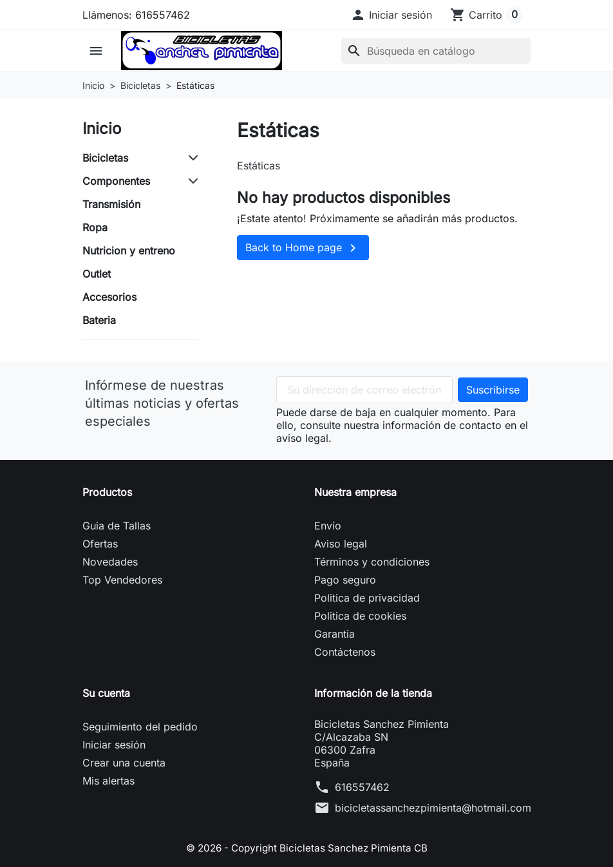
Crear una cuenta (123, 762)
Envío (327, 525)
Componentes (116, 181)
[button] (391, 14)
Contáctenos (344, 651)
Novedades (110, 561)
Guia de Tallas (116, 525)
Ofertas (100, 543)
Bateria (99, 320)
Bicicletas (105, 157)
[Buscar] (436, 51)
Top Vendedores (122, 579)
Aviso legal (340, 543)
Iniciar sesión (114, 744)
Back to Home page (303, 248)
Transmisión (111, 204)
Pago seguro (345, 579)
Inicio (101, 128)
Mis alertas (108, 780)
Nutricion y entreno (128, 250)
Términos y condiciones (371, 561)
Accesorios (109, 297)
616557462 (362, 787)
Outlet (96, 273)
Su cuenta (106, 693)
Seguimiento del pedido (140, 726)
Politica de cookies (360, 615)
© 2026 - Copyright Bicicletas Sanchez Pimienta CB (306, 847)
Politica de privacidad (367, 597)
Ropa (95, 227)
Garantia (334, 633)
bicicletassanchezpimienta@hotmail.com (433, 807)
